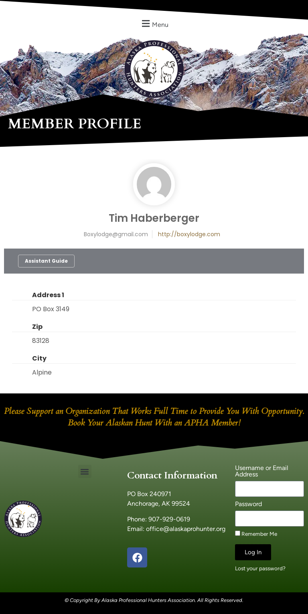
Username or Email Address (261, 471)
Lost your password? (260, 568)
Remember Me (256, 534)
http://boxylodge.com (189, 234)
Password (248, 504)
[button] (154, 23)
